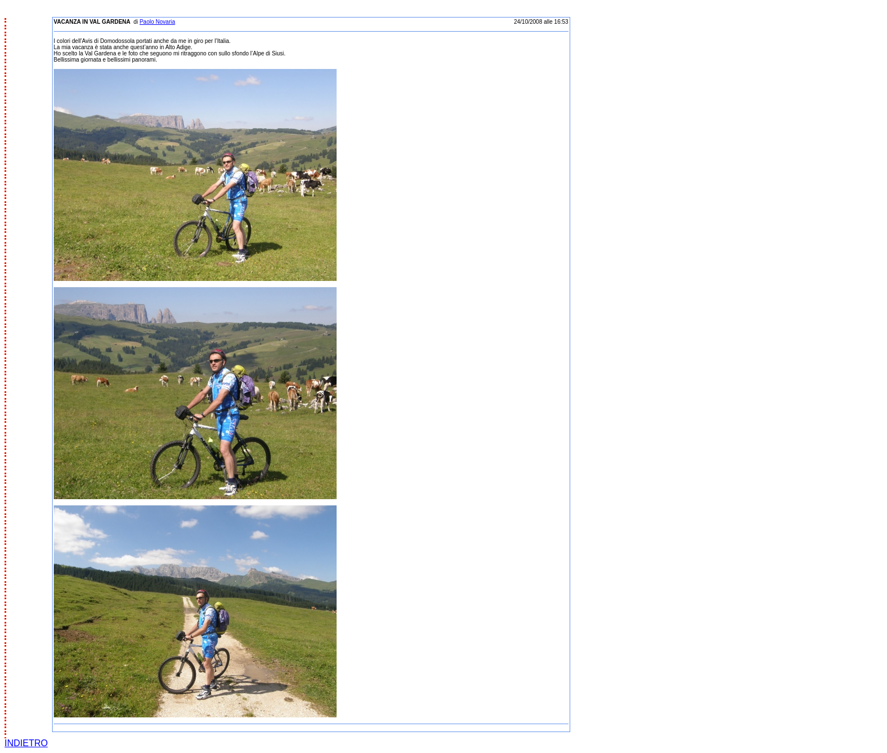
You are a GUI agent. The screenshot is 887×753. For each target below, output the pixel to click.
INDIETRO (26, 743)
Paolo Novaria (157, 22)
